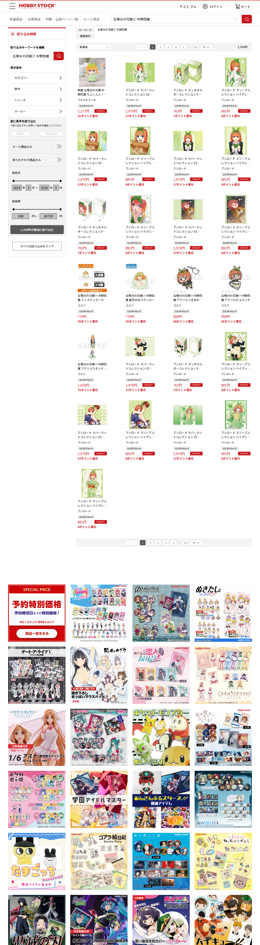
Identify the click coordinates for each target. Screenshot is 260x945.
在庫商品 (34, 19)
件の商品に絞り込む (37, 230)
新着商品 (16, 19)
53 (195, 47)
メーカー (20, 111)
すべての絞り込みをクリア (37, 246)
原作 (17, 89)
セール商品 (91, 19)
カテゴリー (21, 78)
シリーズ (20, 100)
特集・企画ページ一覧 (62, 19)
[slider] (13, 181)
